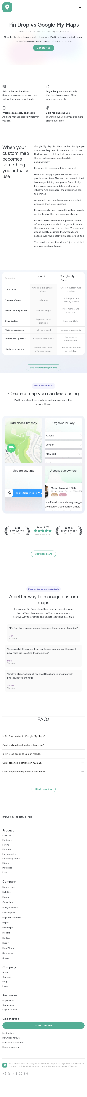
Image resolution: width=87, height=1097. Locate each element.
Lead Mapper (8, 912)
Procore (6, 933)
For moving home (10, 858)
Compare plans (43, 553)
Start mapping (43, 789)
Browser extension (11, 1047)
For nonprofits (9, 854)
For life (5, 845)
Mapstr (5, 922)
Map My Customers (11, 917)
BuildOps (6, 892)
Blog (4, 981)
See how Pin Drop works (43, 367)
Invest (5, 986)
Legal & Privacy (9, 1009)
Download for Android (13, 1042)
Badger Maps (8, 887)
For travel (6, 849)
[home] (7, 7)
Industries (7, 868)
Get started (43, 47)
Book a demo (8, 1033)
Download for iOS (11, 1038)
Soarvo (6, 958)
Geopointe (7, 902)
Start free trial (43, 1025)
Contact (6, 977)
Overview (6, 835)
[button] (80, 6)
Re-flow (6, 938)
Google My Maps (10, 907)
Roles (5, 872)
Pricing (5, 863)
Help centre (7, 1000)
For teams (7, 840)
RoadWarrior (8, 948)
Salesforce (7, 953)
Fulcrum (6, 897)
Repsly (5, 943)
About (5, 972)
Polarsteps (7, 927)
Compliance (8, 1005)
